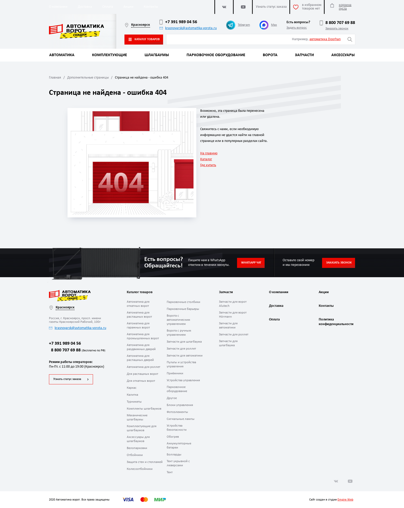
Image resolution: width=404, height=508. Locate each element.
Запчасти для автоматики (185, 355)
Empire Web (345, 499)
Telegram (238, 25)
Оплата (107, 7)
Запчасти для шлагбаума (184, 341)
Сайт (312, 499)
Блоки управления (180, 405)
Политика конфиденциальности (335, 322)
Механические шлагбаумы (137, 417)
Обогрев (173, 436)
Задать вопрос (297, 27)
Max (268, 25)
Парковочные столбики (183, 302)
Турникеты (134, 401)
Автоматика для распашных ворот (139, 314)
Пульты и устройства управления (181, 364)
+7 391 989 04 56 (178, 22)
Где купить (208, 165)
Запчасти (304, 55)
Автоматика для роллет (143, 367)
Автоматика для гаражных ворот (138, 325)
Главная (55, 78)
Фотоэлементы (177, 412)
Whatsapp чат (251, 262)
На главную (208, 153)
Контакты (151, 7)
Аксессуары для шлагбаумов (138, 439)
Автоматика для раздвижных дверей (141, 347)
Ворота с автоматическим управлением (178, 320)
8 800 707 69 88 (337, 23)
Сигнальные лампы (181, 419)
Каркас (132, 388)
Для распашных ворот (142, 374)
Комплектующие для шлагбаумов (141, 428)
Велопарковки (137, 448)
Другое (172, 398)
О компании (58, 7)
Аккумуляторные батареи (179, 445)
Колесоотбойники (140, 469)
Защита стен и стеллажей (145, 462)
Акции (128, 7)
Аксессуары (343, 55)
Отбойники (135, 455)
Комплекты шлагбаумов (144, 408)
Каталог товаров (144, 39)
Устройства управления (183, 380)
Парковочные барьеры (183, 309)
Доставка (85, 7)
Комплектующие (109, 55)
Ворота (270, 55)
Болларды (174, 454)
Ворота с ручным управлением (179, 332)
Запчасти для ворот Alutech (233, 304)
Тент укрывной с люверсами (178, 463)
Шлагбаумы (157, 55)
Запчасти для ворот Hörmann (233, 314)
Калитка (132, 394)
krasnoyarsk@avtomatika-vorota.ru (188, 28)
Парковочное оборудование (216, 55)
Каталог (206, 159)
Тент (170, 472)
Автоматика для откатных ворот (138, 304)
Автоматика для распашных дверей (140, 358)
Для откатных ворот (141, 381)
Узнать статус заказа (67, 379)
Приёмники (175, 373)
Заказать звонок (336, 28)
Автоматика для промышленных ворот (143, 336)
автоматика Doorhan (325, 39)
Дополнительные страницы (88, 78)
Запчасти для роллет (181, 348)
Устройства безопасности (177, 427)
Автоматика (61, 55)
